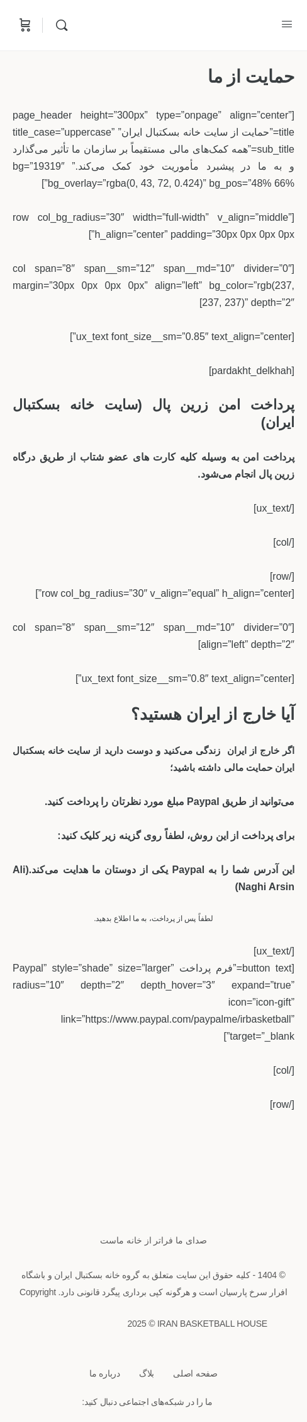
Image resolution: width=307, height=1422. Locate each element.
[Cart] (24, 25)
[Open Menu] (286, 24)
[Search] (58, 25)
